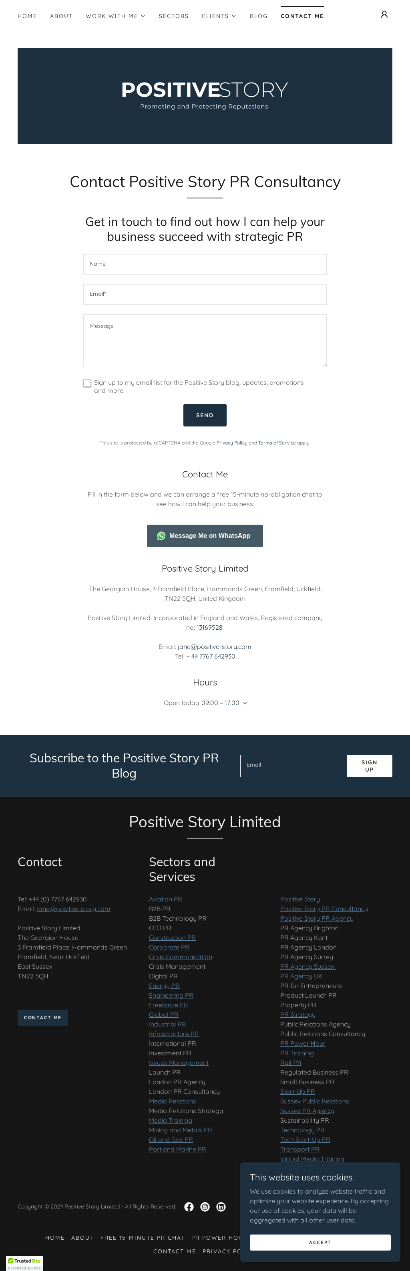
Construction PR (172, 938)
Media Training (170, 1120)
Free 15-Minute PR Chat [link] (142, 1237)
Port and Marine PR (177, 1149)
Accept (320, 1242)
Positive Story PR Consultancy (324, 909)
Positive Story (300, 899)
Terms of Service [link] (277, 443)
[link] (205, 95)
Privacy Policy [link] (232, 443)
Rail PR (290, 1063)
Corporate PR (169, 947)
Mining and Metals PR (180, 1130)
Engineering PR (171, 995)
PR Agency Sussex (308, 966)
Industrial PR (167, 1024)
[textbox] (205, 264)
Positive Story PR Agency (317, 918)
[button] (116, 16)
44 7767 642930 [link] (213, 656)
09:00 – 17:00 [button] (220, 703)
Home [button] (55, 1237)
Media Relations (172, 1101)
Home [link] (27, 16)
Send (205, 415)
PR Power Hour (303, 1043)
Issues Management (179, 1063)
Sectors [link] (174, 16)
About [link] (61, 16)
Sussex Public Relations (314, 1101)
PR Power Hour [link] (219, 1237)
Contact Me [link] (302, 16)
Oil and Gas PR (171, 1140)
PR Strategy (298, 1014)
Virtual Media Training (312, 1159)
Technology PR (302, 1130)
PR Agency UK (301, 976)
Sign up (370, 766)
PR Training (298, 1053)
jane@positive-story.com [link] (214, 647)
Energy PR (164, 986)
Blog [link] (259, 16)
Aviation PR (165, 899)
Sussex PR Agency (307, 1111)
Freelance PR (168, 1005)
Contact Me (43, 1017)
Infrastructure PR (174, 1034)
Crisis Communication (180, 957)
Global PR (164, 1014)
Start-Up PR (297, 1091)
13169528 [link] (210, 627)
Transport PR (300, 1149)
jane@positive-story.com (74, 909)
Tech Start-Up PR (305, 1140)
